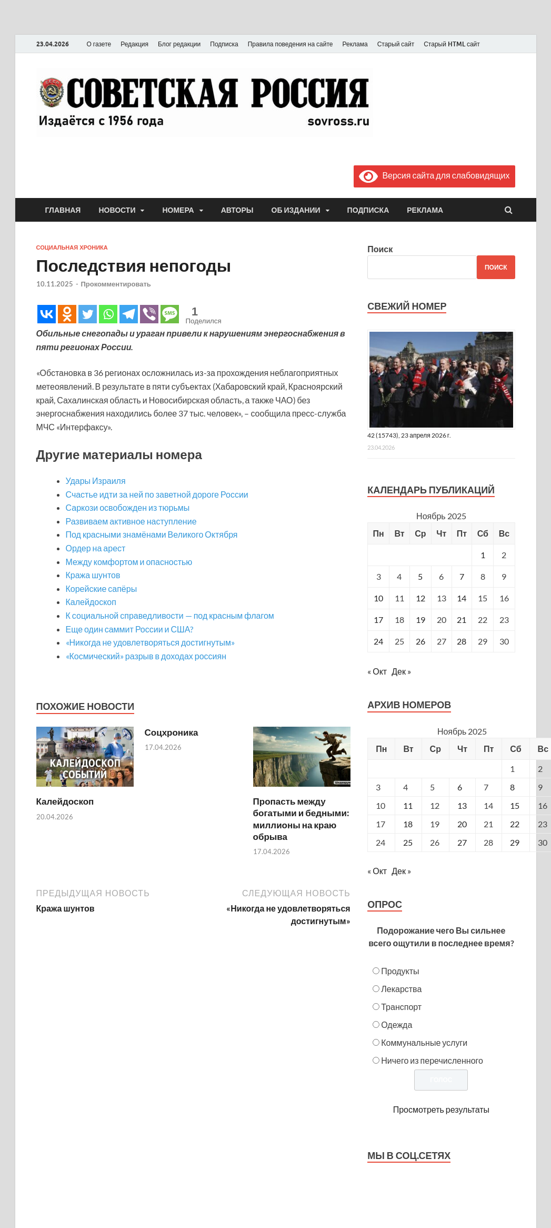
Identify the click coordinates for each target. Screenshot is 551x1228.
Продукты (400, 971)
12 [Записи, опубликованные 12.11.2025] (420, 598)
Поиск (380, 249)
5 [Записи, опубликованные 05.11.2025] (420, 576)
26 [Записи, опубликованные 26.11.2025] (420, 641)
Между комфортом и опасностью (129, 562)
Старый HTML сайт (452, 44)
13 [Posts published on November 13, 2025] (462, 805)
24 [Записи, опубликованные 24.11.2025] (378, 641)
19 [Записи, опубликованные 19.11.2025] (420, 620)
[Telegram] (128, 314)
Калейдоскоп (91, 602)
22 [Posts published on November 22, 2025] (514, 824)
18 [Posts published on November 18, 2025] (408, 824)
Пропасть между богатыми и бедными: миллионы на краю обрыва (301, 818)
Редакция (134, 44)
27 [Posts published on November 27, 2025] (462, 842)
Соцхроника (171, 732)
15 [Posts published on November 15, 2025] (514, 805)
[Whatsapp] (108, 314)
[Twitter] (87, 314)
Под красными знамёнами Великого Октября (152, 534)
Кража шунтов (93, 575)
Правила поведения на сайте (290, 44)
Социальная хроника (72, 247)
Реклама (354, 44)
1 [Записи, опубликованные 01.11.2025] (482, 555)
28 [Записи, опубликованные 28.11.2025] (461, 641)
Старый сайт (396, 44)
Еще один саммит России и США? (130, 629)
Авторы (237, 210)
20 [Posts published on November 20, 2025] (462, 824)
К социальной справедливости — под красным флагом (170, 615)
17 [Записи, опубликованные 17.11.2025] (378, 620)
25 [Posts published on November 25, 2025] (408, 842)
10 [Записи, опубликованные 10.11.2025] (378, 598)
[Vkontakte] (46, 314)
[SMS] (170, 314)
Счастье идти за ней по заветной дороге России (157, 494)
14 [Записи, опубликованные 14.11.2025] (461, 598)
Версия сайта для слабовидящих (434, 175)
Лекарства (401, 989)
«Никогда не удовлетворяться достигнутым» (150, 642)
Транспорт (401, 1007)
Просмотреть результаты (441, 1109)
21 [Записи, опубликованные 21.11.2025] (461, 620)
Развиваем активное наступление (131, 521)
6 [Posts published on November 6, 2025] (459, 787)
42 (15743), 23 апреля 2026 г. (409, 435)
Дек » (401, 671)
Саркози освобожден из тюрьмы (128, 507)
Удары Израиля (96, 481)
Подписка (224, 44)
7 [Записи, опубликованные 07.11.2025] (461, 576)
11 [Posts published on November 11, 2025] (408, 805)
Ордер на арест (96, 548)
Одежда (396, 1024)
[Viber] (149, 314)
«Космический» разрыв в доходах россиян (146, 656)
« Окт (377, 671)
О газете (99, 44)
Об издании (296, 210)
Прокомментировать (116, 284)
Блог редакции (179, 44)
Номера (178, 210)
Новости (116, 210)
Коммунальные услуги (424, 1042)
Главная (63, 210)
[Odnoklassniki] (67, 314)
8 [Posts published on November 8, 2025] (512, 787)
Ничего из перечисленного (432, 1060)
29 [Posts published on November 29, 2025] (514, 842)
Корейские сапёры (101, 588)
